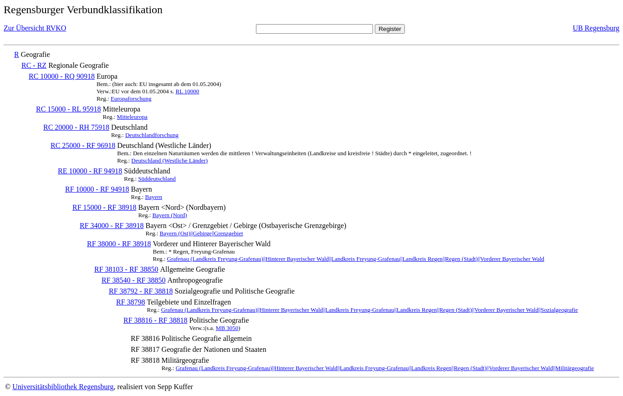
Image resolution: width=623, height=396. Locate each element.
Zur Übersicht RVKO (35, 28)
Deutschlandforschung (152, 135)
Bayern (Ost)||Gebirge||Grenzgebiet (201, 233)
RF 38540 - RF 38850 (133, 280)
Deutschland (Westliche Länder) (169, 160)
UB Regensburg (596, 28)
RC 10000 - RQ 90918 (62, 76)
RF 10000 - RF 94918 (97, 189)
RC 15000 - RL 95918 (68, 109)
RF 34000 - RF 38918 (111, 225)
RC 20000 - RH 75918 (76, 127)
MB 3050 (227, 328)
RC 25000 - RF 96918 (83, 145)
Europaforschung (131, 98)
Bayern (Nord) (170, 215)
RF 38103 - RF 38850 (126, 269)
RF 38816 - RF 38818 (155, 320)
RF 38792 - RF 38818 (141, 291)
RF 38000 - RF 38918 (119, 244)
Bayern (154, 196)
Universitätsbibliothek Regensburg (62, 387)
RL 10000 (187, 91)
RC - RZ (33, 65)
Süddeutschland (156, 178)
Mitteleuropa (132, 116)
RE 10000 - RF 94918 (90, 171)
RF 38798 (130, 302)
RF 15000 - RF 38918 (104, 207)
